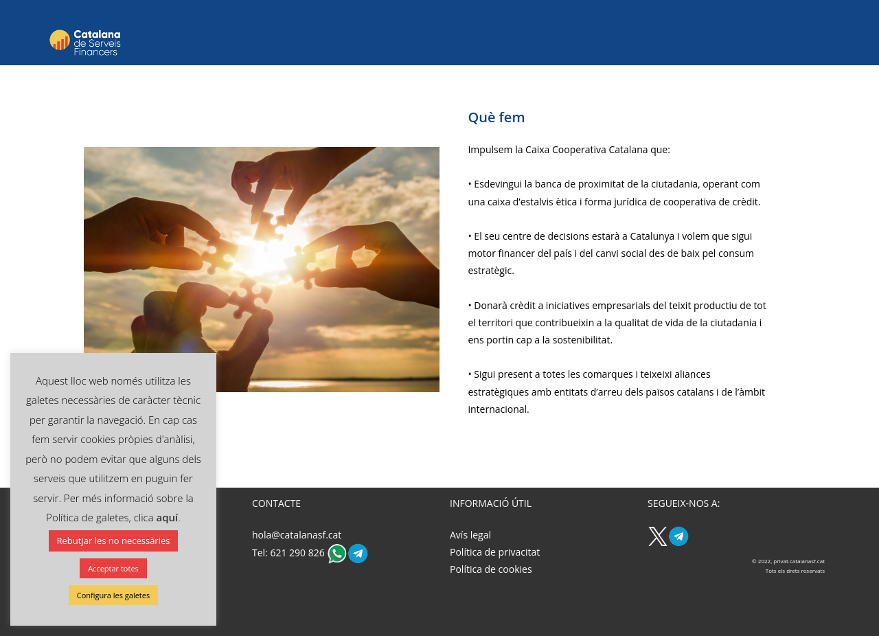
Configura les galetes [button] (113, 595)
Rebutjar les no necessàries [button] (113, 540)
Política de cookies (491, 569)
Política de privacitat (495, 551)
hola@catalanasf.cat (296, 534)
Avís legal (470, 534)
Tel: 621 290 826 (289, 552)
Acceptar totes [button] (113, 568)
